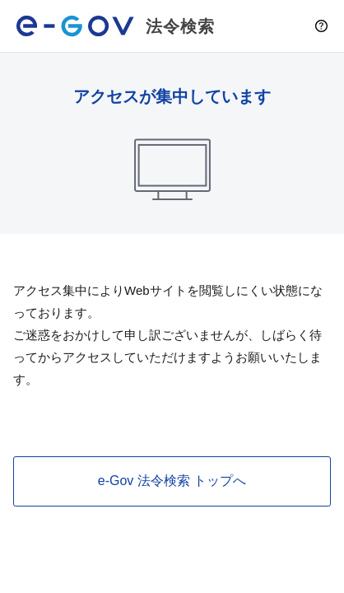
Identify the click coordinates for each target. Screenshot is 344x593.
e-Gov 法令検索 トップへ (172, 481)
